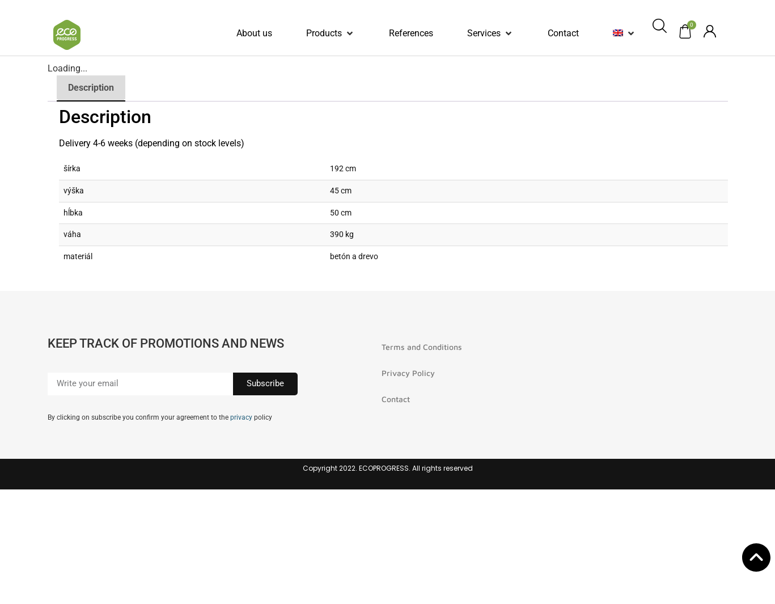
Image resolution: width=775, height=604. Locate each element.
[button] (330, 33)
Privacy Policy (408, 373)
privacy (241, 417)
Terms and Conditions (422, 347)
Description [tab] (91, 87)
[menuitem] (618, 33)
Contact (396, 399)
